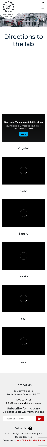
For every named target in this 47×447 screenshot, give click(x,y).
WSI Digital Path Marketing (31, 440)
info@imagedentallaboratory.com (44, 2)
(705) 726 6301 (40, 3)
